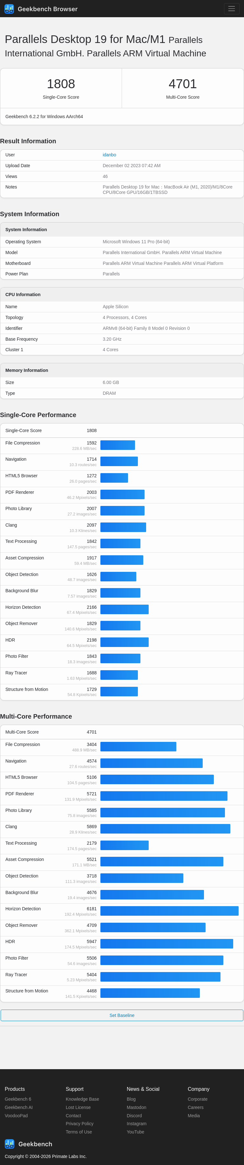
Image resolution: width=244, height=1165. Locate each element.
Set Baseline (122, 1015)
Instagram (136, 1123)
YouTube (135, 1131)
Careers (196, 1107)
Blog (131, 1099)
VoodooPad (16, 1115)
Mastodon (136, 1107)
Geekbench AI (19, 1107)
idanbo (109, 154)
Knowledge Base (82, 1099)
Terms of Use (79, 1131)
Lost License (78, 1107)
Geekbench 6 (18, 1099)
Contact (73, 1115)
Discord (134, 1115)
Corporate (197, 1099)
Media (194, 1115)
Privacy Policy (79, 1123)
